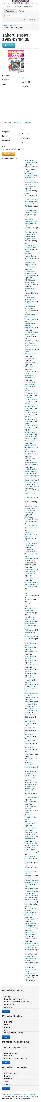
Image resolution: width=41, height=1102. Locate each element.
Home (8, 7)
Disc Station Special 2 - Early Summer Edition (31, 687)
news (16, 1094)
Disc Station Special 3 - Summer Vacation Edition (31, 695)
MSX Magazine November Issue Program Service (30, 291)
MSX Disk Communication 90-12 (31, 406)
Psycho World (29, 539)
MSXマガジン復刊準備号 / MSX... (15, 1048)
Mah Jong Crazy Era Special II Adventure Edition (32, 882)
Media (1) (17, 123)
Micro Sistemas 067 (11, 1053)
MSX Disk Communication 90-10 (31, 393)
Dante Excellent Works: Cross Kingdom (30, 610)
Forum (21, 11)
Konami (7, 1076)
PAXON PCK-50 (9, 1022)
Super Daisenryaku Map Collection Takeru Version (31, 571)
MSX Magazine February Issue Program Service (30, 317)
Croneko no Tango (31, 506)
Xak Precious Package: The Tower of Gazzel (31, 519)
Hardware (28, 7)
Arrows (27, 195)
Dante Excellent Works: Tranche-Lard (30, 619)
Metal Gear (8, 1007)
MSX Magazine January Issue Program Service (30, 308)
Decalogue (28, 754)
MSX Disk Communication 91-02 (31, 419)
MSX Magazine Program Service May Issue (30, 239)
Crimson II (28, 502)
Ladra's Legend (30, 939)
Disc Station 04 (30, 660)
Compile (7, 1084)
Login (24, 19)
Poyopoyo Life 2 (30, 876)
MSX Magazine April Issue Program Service (31, 334)
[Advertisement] (20, 105)
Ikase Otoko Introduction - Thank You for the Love (31, 221)
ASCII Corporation (10, 1073)
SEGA (6, 1081)
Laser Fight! (29, 969)
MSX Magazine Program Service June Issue (30, 247)
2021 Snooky (29, 802)
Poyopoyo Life (29, 871)
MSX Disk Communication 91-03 (31, 426)
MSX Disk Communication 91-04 (31, 432)
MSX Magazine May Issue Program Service (31, 343)
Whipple (27, 867)
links (20, 1094)
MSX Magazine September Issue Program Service (30, 273)
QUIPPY (27, 497)
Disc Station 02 (30, 652)
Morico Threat (9, 1004)
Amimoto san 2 (30, 186)
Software (17, 7)
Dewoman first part (31, 771)
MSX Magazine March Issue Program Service (30, 326)
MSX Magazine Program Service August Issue (30, 265)
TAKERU (25, 77)
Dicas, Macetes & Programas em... (16, 1058)
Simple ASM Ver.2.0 (31, 558)
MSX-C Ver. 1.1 (30, 358)
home (4, 1094)
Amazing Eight (29, 578)
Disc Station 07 (30, 673)
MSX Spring (29, 349)
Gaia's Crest (29, 458)
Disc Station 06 (30, 669)
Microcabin (8, 1079)
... (5, 1050)
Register (32, 19)
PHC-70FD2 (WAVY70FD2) (13, 1033)
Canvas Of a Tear (31, 797)
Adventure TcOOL (31, 182)
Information (7, 123)
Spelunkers (8, 996)
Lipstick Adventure (31, 954)
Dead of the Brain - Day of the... (15, 999)
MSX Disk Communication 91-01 (31, 413)
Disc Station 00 (30, 643)
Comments (27, 123)
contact (33, 1094)
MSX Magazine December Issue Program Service (30, 299)
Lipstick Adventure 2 (31, 958)
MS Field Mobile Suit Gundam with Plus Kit (32, 471)
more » (6, 1011)
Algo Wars (28, 191)
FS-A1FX (7, 1027)
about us (10, 1094)
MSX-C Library (30, 354)
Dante (27, 599)
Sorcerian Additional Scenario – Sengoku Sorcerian (31, 584)
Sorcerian (28, 591)
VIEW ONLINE (9, 154)
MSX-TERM (29, 371)
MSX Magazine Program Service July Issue (30, 256)
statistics (26, 1094)
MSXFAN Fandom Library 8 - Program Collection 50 (31, 439)
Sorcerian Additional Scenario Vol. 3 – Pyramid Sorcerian (31, 830)
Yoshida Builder (30, 919)
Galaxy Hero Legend (32, 476)
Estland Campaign (31, 232)
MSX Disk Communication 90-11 (31, 400)
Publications (11, 11)
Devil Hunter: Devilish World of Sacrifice (30, 765)
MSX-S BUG (29, 367)
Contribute (8, 45)
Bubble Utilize (29, 806)
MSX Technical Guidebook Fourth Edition (31, 384)
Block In (27, 863)
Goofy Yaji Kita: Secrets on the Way (16, 1002)
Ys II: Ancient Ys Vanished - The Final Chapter (32, 213)
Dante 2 (27, 604)
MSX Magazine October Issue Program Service (30, 282)
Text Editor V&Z (30, 758)
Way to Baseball (30, 904)
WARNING (28, 228)
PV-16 (6, 1030)
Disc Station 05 (30, 665)
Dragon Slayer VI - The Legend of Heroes (31, 791)
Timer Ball (28, 595)
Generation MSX (25, 1096)
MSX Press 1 (8, 1056)
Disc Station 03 (30, 656)
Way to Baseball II (31, 908)
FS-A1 (6, 1025)
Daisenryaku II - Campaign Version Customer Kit (31, 176)
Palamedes (28, 810)
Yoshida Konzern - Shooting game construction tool (31, 926)
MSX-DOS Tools (30, 362)
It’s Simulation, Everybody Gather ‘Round (31, 552)
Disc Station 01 (30, 647)
